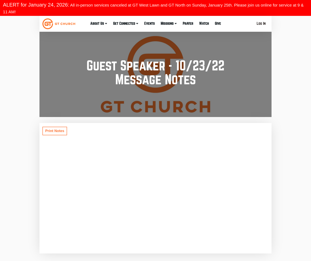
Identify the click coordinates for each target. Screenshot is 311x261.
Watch (204, 23)
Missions (169, 23)
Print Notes (54, 131)
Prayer (188, 23)
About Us (98, 23)
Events (149, 23)
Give (218, 23)
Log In (261, 23)
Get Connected (125, 23)
